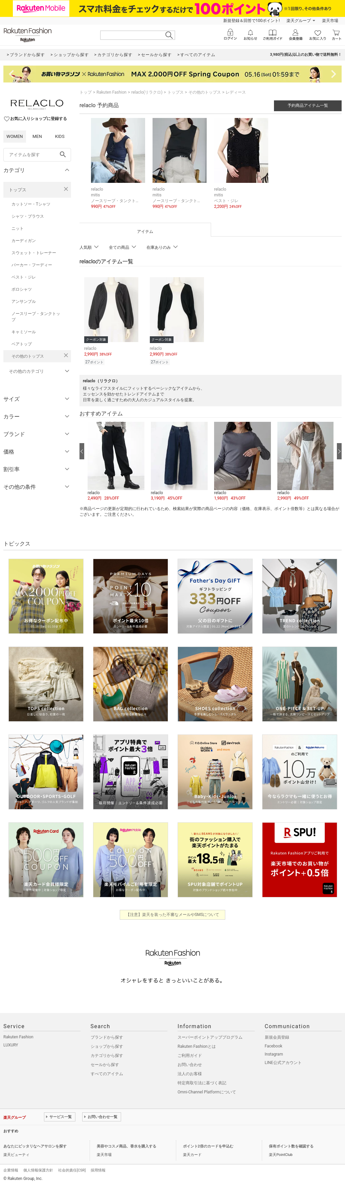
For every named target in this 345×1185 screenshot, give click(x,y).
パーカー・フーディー (32, 265)
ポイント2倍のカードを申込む (208, 1145)
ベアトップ (22, 344)
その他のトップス (28, 356)
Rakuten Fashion (111, 92)
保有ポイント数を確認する (291, 1145)
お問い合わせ (190, 1063)
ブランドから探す (107, 1036)
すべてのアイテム (107, 1072)
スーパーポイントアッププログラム (210, 1036)
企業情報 (10, 1169)
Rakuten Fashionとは (197, 1045)
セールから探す (105, 1063)
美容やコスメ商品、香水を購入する (126, 1145)
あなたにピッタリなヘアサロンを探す (35, 1145)
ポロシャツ (22, 289)
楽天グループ (298, 20)
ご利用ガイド (190, 1054)
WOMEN (14, 136)
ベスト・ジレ (24, 277)
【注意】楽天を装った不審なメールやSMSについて (173, 913)
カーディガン (24, 240)
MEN (37, 136)
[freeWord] (37, 155)
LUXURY (10, 1044)
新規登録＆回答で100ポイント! (251, 20)
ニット (18, 228)
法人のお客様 (190, 1072)
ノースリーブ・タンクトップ (36, 316)
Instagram (274, 1053)
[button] (115, 461)
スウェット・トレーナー (34, 252)
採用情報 (98, 1169)
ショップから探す (107, 1045)
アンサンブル (24, 301)
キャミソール (24, 332)
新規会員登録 (277, 1036)
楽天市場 (330, 20)
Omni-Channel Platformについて (207, 1091)
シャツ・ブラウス (28, 216)
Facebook (273, 1045)
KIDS (60, 136)
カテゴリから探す (107, 1054)
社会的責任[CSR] (72, 1169)
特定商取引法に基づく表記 (202, 1082)
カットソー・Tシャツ (31, 204)
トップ (85, 92)
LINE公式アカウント (283, 1061)
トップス (17, 189)
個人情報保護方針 (38, 1169)
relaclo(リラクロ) (146, 92)
